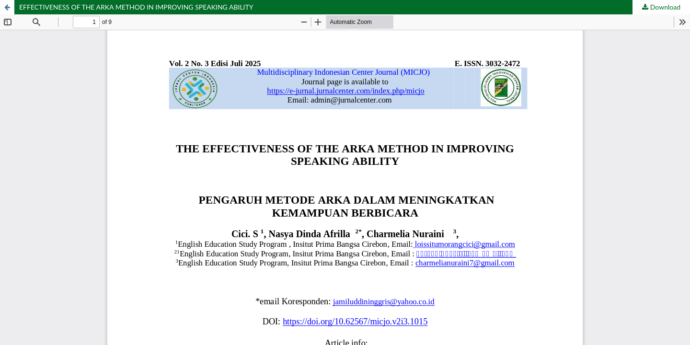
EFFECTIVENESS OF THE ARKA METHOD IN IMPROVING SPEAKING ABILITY (136, 7)
